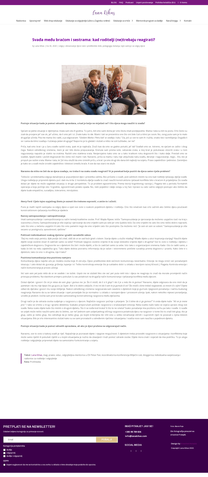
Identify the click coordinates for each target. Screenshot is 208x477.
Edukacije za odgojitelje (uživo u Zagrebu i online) (88, 21)
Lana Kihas (39, 46)
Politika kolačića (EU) (165, 2)
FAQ (121, 2)
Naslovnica (21, 21)
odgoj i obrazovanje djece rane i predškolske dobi (80, 46)
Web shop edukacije (53, 21)
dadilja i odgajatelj (12, 456)
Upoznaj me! (34, 21)
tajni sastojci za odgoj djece (133, 46)
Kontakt (188, 21)
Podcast (130, 2)
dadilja (7, 450)
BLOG (114, 2)
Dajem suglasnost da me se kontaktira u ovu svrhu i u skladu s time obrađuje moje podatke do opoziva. (49, 465)
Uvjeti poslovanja (144, 2)
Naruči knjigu (172, 21)
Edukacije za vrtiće (121, 21)
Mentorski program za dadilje (149, 21)
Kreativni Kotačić (189, 444)
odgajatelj (9, 453)
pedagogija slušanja (111, 46)
